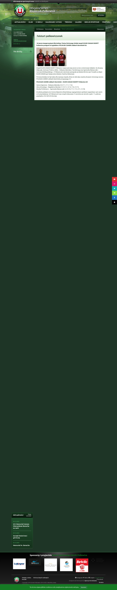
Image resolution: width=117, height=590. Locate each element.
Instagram (78, 578)
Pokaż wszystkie (28, 515)
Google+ (92, 578)
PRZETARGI (106, 22)
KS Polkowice (40, 29)
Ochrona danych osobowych (41, 578)
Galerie (78, 22)
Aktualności (20, 22)
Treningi (68, 22)
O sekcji (39, 22)
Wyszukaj (101, 15)
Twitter (85, 578)
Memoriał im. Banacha (21, 545)
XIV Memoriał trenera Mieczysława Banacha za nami (21, 526)
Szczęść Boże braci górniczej (20, 537)
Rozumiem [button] (83, 587)
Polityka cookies (26, 578)
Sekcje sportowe (91, 22)
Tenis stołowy (48, 29)
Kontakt (24, 579)
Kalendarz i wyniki (54, 22)
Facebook (100, 579)
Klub (31, 22)
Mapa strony (100, 29)
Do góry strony (99, 578)
